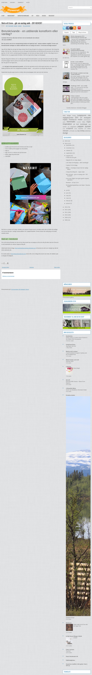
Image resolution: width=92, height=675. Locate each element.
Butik (28, 2)
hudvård (79, 122)
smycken (80, 128)
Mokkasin (69, 623)
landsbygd (83, 124)
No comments (26, 26)
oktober (68, 150)
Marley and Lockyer (72, 351)
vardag (19, 26)
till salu (72, 131)
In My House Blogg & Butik (74, 636)
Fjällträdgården (70, 660)
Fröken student (75, 96)
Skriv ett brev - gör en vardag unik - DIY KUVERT (21, 23)
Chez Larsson (70, 649)
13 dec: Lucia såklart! (77, 61)
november (69, 148)
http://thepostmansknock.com (18, 254)
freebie (80, 119)
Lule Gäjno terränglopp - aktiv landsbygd (77, 162)
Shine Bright (76, 368)
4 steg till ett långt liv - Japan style (75, 172)
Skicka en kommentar (8, 276)
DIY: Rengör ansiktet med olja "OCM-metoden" (79, 73)
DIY (32, 16)
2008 (66, 220)
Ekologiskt (51, 16)
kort (77, 124)
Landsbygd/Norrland (23, 16)
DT (81, 117)
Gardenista (69, 336)
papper (15, 26)
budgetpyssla (81, 115)
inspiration (67, 124)
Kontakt (12, 2)
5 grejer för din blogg (71, 165)
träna (76, 130)
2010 (66, 215)
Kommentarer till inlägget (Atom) (20, 289)
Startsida (4, 2)
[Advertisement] (36, 283)
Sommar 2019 (69, 361)
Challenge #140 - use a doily (79, 86)
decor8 (68, 380)
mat (89, 124)
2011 (66, 212)
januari (68, 203)
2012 (66, 209)
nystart (65, 126)
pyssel (88, 126)
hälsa (83, 122)
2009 (66, 217)
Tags (73, 32)
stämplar (66, 131)
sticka (89, 128)
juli (67, 190)
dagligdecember (68, 117)
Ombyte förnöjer (70, 617)
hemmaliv (10, 26)
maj (67, 195)
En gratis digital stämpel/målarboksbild (77, 49)
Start (3, 16)
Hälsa (37, 16)
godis (64, 122)
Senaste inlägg (5, 267)
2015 (66, 141)
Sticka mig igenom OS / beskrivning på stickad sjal (78, 36)
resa (64, 128)
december (69, 145)
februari (68, 200)
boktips (74, 115)
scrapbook (69, 128)
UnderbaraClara (70, 344)
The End (68, 651)
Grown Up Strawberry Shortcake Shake (76, 390)
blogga (69, 115)
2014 (66, 143)
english (65, 119)
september (69, 153)
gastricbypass (87, 119)
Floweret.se (73, 119)
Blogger (84, 108)
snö (85, 128)
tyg (78, 131)
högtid (89, 122)
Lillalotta (68, 366)
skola (75, 128)
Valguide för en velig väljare (73, 160)
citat (89, 115)
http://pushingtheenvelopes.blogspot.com (25, 248)
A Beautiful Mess (71, 388)
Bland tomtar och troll (72, 360)
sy (69, 130)
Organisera (73, 126)
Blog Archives (82, 32)
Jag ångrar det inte (71, 346)
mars (67, 198)
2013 (66, 207)
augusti (68, 155)
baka (64, 115)
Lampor (75, 637)
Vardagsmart (11, 16)
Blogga (44, 16)
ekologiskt (87, 117)
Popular (66, 32)
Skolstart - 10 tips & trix (72, 182)
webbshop (88, 131)
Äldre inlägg (57, 267)
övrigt (65, 133)
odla (68, 126)
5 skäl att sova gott (71, 157)
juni (67, 193)
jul (74, 124)
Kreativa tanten (70, 395)
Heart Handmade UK (72, 656)
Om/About (21, 2)
